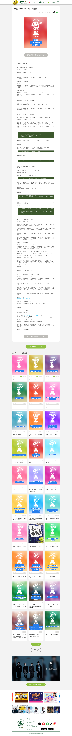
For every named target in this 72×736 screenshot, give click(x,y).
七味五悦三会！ (16, 489)
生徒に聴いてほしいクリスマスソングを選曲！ (35, 490)
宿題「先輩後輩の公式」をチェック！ (19, 547)
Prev (33, 346)
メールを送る (52, 2)
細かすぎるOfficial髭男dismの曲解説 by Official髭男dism (35, 635)
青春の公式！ (15, 379)
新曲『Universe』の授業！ (34, 462)
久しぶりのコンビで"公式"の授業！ (35, 435)
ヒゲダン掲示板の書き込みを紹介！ (52, 519)
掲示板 (42, 2)
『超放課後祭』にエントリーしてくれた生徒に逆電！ (52, 576)
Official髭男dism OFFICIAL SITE (51, 672)
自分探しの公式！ (33, 379)
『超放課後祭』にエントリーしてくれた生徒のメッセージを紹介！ (19, 606)
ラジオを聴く (32, 2)
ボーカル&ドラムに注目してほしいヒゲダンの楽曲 (19, 519)
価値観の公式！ (49, 379)
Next (39, 346)
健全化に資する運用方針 (30, 725)
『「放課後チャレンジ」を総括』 (52, 547)
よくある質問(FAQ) (29, 729)
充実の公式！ (15, 406)
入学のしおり (28, 718)
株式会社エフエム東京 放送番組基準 (32, 726)
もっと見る (36, 644)
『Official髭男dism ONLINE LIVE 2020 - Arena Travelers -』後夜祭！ (36, 606)
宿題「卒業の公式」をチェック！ (52, 407)
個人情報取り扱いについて (30, 722)
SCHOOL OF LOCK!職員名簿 (31, 721)
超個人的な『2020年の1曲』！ (52, 489)
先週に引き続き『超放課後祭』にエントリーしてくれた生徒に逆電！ (35, 576)
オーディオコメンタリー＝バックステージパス (52, 605)
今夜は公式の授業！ (33, 406)
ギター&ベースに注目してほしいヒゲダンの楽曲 (36, 519)
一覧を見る (36, 650)
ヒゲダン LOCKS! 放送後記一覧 (36, 684)
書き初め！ (48, 462)
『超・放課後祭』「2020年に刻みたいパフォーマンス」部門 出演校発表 (19, 576)
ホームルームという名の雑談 (52, 634)
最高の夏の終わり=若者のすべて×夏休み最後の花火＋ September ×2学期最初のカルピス (19, 637)
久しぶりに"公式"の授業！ (18, 462)
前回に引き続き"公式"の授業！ (52, 434)
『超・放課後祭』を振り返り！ (35, 546)
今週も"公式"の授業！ (17, 434)
